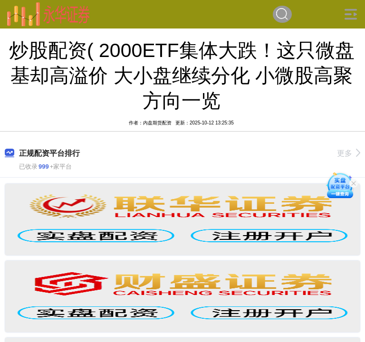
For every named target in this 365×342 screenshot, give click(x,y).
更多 (348, 153)
